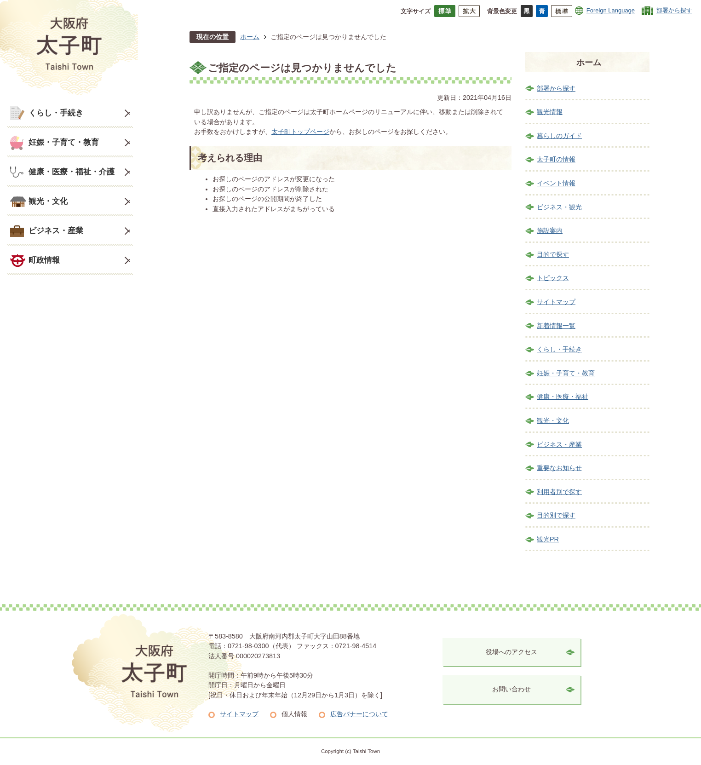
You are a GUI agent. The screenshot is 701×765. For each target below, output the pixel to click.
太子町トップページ (300, 131)
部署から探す (674, 10)
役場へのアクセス (511, 652)
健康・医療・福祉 (562, 396)
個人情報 (294, 714)
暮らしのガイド (559, 135)
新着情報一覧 (556, 325)
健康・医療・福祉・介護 (72, 171)
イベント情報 (556, 183)
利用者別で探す (559, 491)
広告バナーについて (359, 714)
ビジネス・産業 (56, 230)
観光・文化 (48, 201)
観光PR (548, 539)
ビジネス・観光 (559, 207)
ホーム (249, 36)
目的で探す (553, 254)
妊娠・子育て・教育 (64, 142)
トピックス (553, 278)
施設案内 (550, 230)
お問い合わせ (511, 689)
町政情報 (44, 260)
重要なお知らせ (559, 468)
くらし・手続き (56, 112)
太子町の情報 (556, 159)
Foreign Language (610, 10)
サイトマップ (556, 301)
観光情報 (550, 111)
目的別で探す (556, 515)
